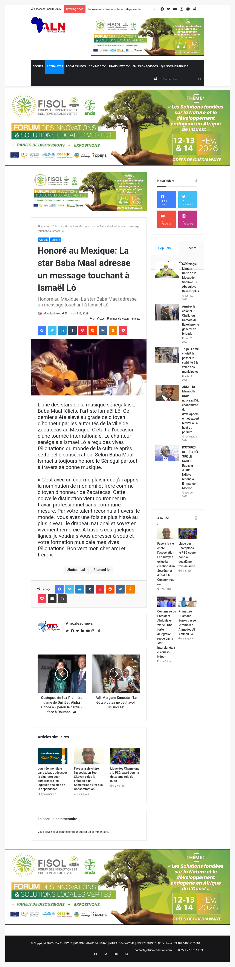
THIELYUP (66, 946)
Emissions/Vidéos (145, 66)
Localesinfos (76, 66)
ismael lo (103, 570)
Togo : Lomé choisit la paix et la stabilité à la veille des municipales (190, 396)
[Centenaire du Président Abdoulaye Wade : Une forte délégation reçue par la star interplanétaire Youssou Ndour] (166, 673)
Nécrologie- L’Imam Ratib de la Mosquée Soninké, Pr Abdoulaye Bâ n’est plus (190, 288)
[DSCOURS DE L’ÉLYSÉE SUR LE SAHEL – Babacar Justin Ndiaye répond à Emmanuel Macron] (169, 513)
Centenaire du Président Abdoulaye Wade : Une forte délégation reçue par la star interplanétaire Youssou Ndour (166, 705)
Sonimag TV (97, 66)
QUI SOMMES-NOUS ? (174, 66)
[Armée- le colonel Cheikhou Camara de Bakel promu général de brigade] (169, 332)
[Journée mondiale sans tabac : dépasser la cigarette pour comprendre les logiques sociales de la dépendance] (52, 759)
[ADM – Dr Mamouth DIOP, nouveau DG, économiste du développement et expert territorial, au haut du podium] (169, 435)
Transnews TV (119, 66)
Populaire (165, 248)
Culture (56, 239)
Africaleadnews (54, 313)
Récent (191, 248)
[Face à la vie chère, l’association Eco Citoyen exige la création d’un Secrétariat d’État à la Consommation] (89, 759)
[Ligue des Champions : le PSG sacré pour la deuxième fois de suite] (125, 759)
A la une (57, 226)
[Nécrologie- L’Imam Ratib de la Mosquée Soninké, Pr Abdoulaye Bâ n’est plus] (169, 272)
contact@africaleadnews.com (153, 953)
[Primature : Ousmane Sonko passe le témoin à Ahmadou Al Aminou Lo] (188, 673)
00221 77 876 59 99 (190, 953)
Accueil (38, 66)
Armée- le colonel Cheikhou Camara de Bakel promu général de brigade (190, 344)
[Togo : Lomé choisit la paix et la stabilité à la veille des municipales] (169, 384)
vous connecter (62, 835)
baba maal (77, 570)
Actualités (55, 66)
